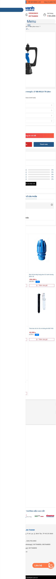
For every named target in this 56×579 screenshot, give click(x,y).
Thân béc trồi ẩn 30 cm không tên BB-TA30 (41, 328)
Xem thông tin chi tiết (28, 135)
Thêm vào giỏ (41, 285)
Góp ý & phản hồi (49, 2)
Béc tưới (24, 26)
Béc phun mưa (34, 26)
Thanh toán (44, 144)
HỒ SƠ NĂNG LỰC (34, 2)
